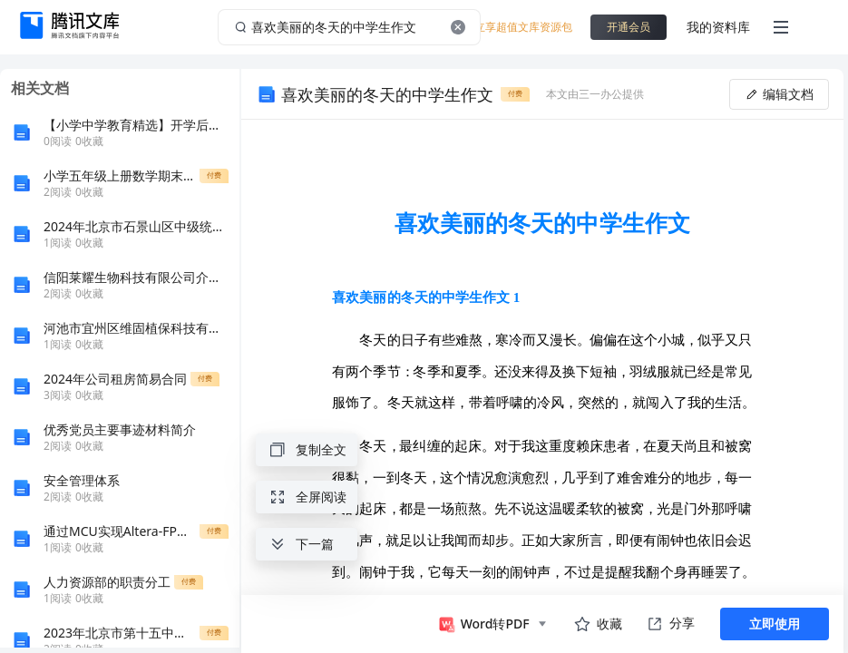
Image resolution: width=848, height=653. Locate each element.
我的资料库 (718, 26)
